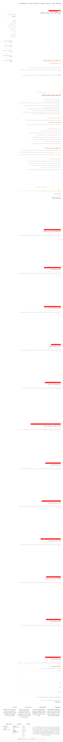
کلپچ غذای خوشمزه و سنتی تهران (53, 578)
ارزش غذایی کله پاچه (48, 190)
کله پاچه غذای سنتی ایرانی (55, 308)
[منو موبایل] (60, 4)
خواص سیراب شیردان (47, 191)
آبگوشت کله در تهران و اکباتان (56, 190)
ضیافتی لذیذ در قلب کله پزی (54, 540)
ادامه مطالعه (59, 236)
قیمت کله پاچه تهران (56, 464)
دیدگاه (59, 670)
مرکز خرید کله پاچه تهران (55, 346)
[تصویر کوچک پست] (14, 42)
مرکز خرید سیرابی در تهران (54, 502)
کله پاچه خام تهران (49, 619)
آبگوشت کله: (52, 63)
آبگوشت (23, 727)
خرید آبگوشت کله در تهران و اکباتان (32, 190)
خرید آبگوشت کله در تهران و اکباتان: (52, 60)
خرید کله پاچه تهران (57, 10)
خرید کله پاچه (24, 190)
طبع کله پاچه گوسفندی (55, 269)
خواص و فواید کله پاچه (55, 621)
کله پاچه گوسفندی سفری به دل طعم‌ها (52, 231)
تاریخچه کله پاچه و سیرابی (41, 190)
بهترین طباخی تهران (56, 659)
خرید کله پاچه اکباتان (54, 191)
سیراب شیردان (24, 729)
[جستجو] (9, 14)
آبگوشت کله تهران (53, 657)
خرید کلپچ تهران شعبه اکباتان (54, 384)
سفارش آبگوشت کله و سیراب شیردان (52, 425)
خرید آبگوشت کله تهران (52, 10)
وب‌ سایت (59, 691)
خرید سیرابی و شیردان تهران (11, 26)
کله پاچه (59, 67)
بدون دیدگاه (6, 43)
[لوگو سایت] (58, 1)
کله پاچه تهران (41, 191)
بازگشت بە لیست (58, 194)
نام (60, 682)
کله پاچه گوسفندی (46, 229)
